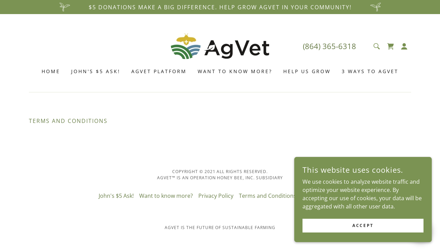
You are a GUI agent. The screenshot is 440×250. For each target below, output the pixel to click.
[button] (404, 46)
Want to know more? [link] (235, 71)
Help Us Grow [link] (307, 71)
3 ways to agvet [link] (370, 71)
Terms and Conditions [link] (267, 196)
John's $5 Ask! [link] (95, 71)
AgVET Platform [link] (159, 71)
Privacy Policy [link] (215, 196)
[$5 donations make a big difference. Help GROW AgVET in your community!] (220, 7)
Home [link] (51, 71)
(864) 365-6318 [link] (329, 46)
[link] (220, 45)
